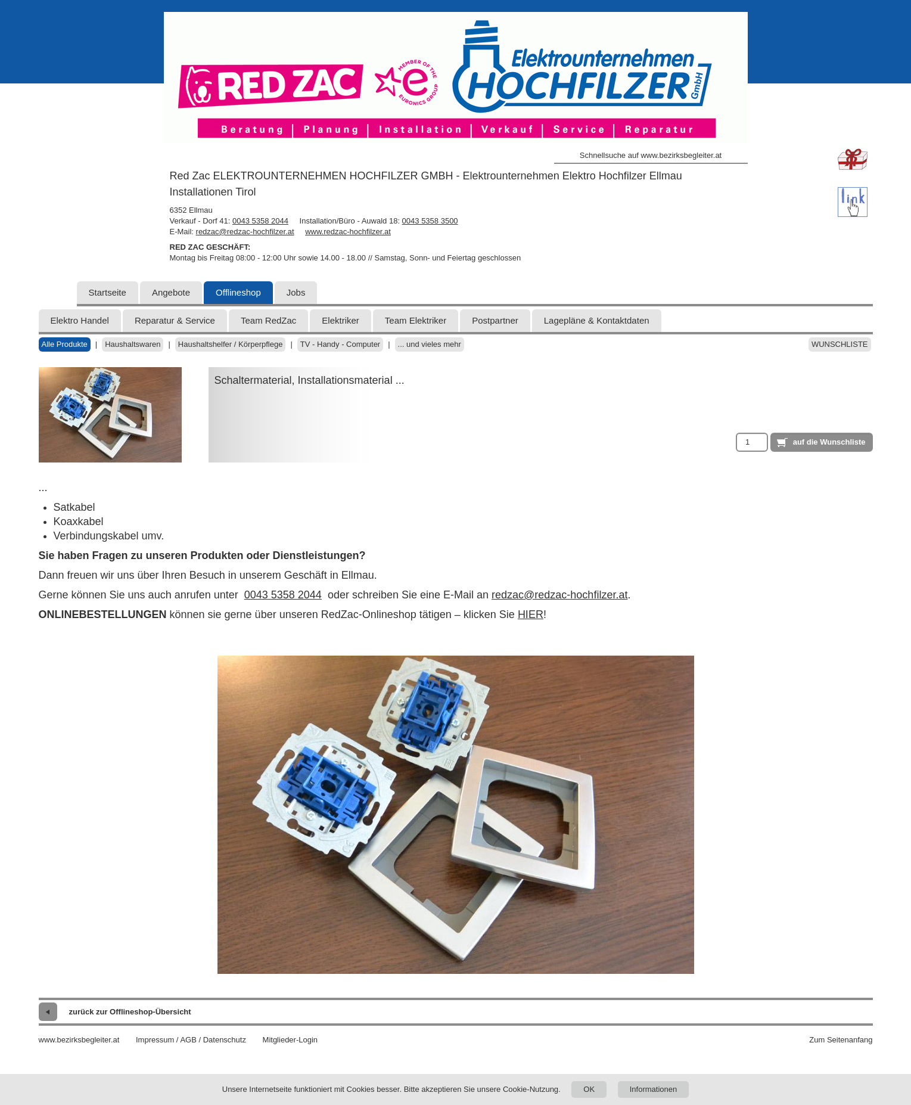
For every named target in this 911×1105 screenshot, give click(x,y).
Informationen (653, 1089)
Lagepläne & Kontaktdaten (596, 320)
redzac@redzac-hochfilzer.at (245, 231)
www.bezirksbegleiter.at (79, 1039)
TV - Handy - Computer (340, 344)
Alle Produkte (65, 344)
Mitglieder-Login (290, 1039)
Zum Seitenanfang (840, 1039)
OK (589, 1089)
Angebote (171, 292)
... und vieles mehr (429, 344)
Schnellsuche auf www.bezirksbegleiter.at (651, 155)
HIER (530, 614)
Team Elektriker (415, 320)
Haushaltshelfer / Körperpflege (230, 344)
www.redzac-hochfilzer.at (348, 231)
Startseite (107, 292)
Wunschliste (839, 344)
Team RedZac (268, 320)
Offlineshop (238, 292)
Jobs (296, 292)
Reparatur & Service (175, 320)
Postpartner (495, 320)
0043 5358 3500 (430, 220)
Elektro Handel (80, 320)
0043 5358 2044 (260, 220)
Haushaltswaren (132, 344)
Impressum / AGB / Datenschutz (191, 1039)
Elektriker (340, 320)
